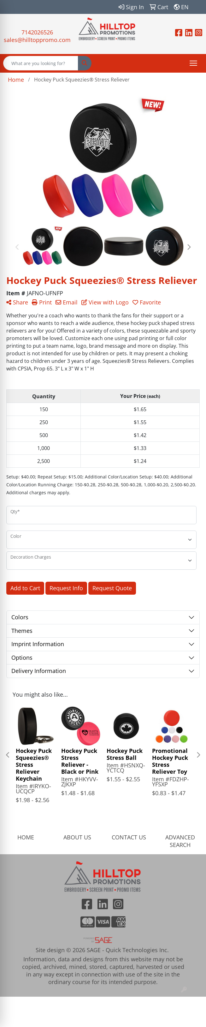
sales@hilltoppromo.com (37, 40)
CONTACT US (129, 837)
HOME (25, 837)
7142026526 (37, 32)
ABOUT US (77, 837)
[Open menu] (193, 63)
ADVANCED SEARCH (180, 841)
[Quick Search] (40, 63)
